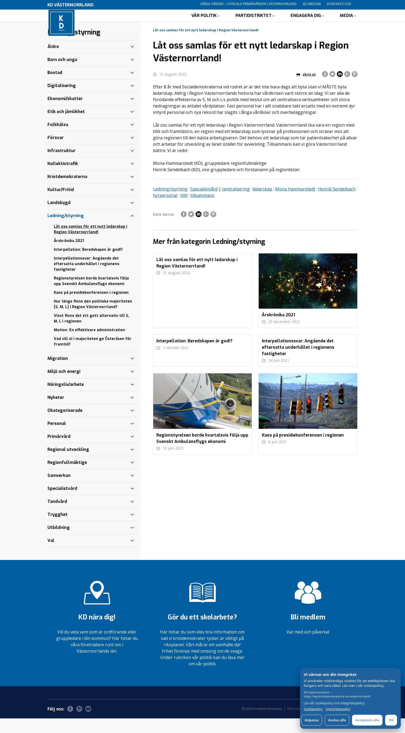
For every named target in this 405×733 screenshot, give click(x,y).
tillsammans (202, 210)
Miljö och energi (63, 386)
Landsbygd (59, 217)
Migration (57, 373)
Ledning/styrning (170, 203)
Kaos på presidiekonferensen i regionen (91, 307)
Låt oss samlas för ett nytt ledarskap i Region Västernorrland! (90, 244)
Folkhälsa (57, 139)
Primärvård (59, 451)
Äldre (53, 61)
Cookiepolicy (313, 709)
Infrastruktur (61, 165)
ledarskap (262, 203)
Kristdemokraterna (67, 191)
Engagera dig (305, 22)
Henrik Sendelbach (336, 203)
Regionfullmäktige (67, 477)
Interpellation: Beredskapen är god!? (88, 264)
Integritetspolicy (338, 709)
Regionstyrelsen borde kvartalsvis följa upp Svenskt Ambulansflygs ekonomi (91, 295)
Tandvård (57, 516)
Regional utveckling (68, 464)
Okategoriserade (64, 425)
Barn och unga (62, 74)
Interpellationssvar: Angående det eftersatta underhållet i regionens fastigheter (86, 278)
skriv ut (306, 89)
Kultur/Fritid (60, 204)
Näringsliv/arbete (65, 399)
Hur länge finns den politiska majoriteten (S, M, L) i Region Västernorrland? (93, 318)
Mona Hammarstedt (295, 203)
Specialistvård (204, 203)
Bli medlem (312, 4)
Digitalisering (61, 100)
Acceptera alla (367, 720)
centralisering (236, 203)
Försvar (55, 152)
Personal (56, 438)
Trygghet (57, 529)
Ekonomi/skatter (65, 113)
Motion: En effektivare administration (89, 344)
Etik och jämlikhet (66, 126)
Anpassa (312, 720)
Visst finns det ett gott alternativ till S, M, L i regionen (91, 333)
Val (50, 555)
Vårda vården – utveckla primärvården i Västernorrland (248, 4)
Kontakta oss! (339, 4)
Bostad (54, 87)
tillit (184, 210)
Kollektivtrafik (62, 178)
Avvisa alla (337, 720)
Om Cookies (296, 723)
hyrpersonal (165, 210)
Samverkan (59, 490)
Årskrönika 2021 (69, 255)
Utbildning (58, 542)
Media (346, 22)
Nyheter (55, 412)
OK (391, 720)
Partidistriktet (253, 22)
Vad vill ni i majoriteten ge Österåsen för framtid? (92, 356)
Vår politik (204, 22)
